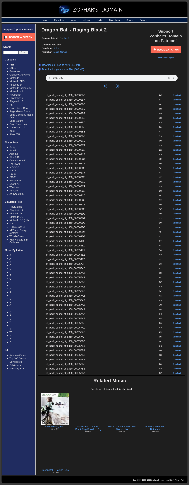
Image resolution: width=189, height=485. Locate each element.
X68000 (13, 190)
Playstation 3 (16, 101)
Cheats (129, 20)
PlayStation (15, 207)
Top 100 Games (18, 358)
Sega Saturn (16, 121)
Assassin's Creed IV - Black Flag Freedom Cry (88, 428)
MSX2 (12, 170)
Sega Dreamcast (18, 124)
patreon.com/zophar (166, 57)
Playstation (15, 94)
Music (73, 20)
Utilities (86, 20)
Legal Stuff (169, 480)
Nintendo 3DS (17, 81)
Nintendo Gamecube (20, 88)
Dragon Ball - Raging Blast (55, 470)
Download (177, 95)
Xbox (12, 131)
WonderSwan (16, 236)
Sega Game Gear (18, 108)
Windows (14, 187)
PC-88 (12, 174)
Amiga (12, 147)
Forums (143, 20)
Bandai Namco (60, 52)
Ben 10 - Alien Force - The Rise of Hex (122, 428)
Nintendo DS (16, 78)
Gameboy (14, 71)
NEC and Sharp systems (17, 231)
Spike (56, 48)
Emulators (59, 20)
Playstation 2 (16, 98)
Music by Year (17, 368)
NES (11, 64)
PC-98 (12, 177)
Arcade (13, 150)
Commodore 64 (17, 160)
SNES (12, 68)
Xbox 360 (14, 134)
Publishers (15, 365)
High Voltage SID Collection (18, 241)
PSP (11, 104)
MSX (12, 223)
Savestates (114, 20)
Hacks (99, 20)
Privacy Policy (180, 480)
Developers (15, 362)
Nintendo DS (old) (19, 220)
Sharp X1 (14, 184)
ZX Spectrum (16, 194)
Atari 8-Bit (14, 157)
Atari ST (13, 154)
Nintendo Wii (16, 91)
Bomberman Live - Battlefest (155, 428)
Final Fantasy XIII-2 (55, 426)
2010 (66, 38)
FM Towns (15, 164)
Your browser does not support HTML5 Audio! (112, 77)
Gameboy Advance (19, 74)
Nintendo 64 (15, 84)
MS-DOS (14, 167)
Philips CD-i (15, 180)
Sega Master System (20, 111)
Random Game (17, 355)
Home (44, 20)
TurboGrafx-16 (17, 127)
